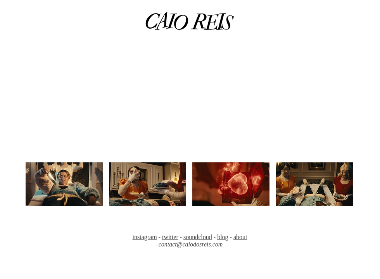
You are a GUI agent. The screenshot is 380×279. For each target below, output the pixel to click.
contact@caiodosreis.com (191, 244)
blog (222, 237)
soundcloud (197, 237)
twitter (170, 237)
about (240, 237)
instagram (145, 237)
